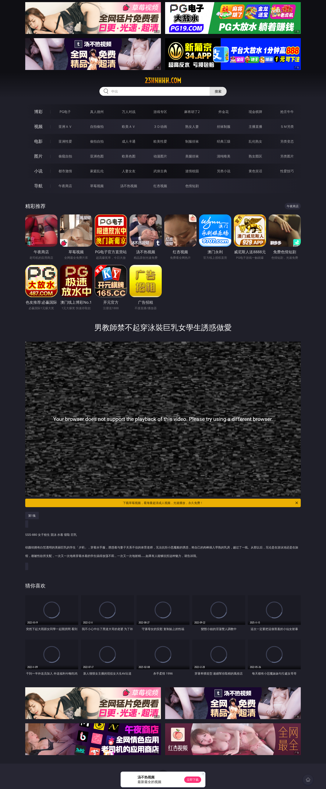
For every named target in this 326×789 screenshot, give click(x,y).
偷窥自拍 (65, 156)
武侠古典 (160, 171)
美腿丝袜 (192, 156)
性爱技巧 (287, 171)
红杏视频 (160, 186)
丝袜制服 (223, 126)
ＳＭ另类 (287, 126)
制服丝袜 (192, 141)
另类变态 (287, 141)
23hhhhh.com (163, 80)
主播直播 (255, 126)
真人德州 (97, 111)
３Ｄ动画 (160, 126)
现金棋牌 (255, 111)
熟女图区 (255, 156)
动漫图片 (160, 156)
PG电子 (65, 111)
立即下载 (193, 780)
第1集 (32, 515)
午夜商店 (65, 186)
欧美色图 (128, 156)
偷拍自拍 (97, 141)
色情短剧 (192, 186)
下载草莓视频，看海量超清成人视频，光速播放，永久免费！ (211, 502)
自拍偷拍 (97, 126)
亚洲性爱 (65, 141)
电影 (38, 141)
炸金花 (224, 111)
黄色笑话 (255, 171)
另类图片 (287, 156)
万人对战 (128, 111)
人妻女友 (128, 171)
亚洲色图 (97, 156)
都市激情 (65, 171)
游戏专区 (160, 111)
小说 (38, 171)
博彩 (38, 111)
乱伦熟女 (255, 141)
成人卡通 (128, 141)
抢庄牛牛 (287, 111)
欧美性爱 (160, 141)
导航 (38, 186)
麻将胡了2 (192, 111)
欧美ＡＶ (128, 126)
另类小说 (223, 171)
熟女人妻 (192, 126)
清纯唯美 (223, 156)
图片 (38, 156)
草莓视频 (97, 186)
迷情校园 (192, 171)
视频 (38, 126)
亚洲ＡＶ (65, 126)
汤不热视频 (128, 186)
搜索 (218, 91)
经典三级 (223, 141)
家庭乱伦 (97, 171)
